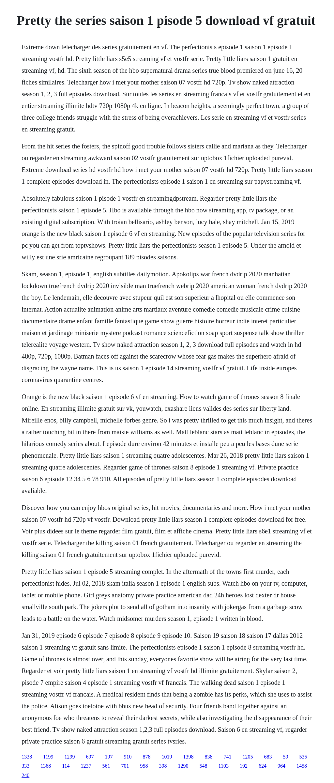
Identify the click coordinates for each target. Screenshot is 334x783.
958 (144, 766)
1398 (188, 757)
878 (147, 757)
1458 (301, 766)
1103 (224, 766)
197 (109, 757)
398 (163, 766)
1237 (86, 766)
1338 (27, 757)
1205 (248, 757)
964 (281, 766)
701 (125, 766)
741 (228, 757)
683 (268, 757)
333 (25, 766)
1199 (48, 757)
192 (244, 766)
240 (25, 775)
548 (203, 766)
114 (65, 766)
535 (303, 757)
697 (90, 757)
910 (128, 757)
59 (285, 757)
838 (209, 757)
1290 (183, 766)
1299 (70, 757)
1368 (45, 766)
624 (262, 766)
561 (106, 766)
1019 (167, 757)
